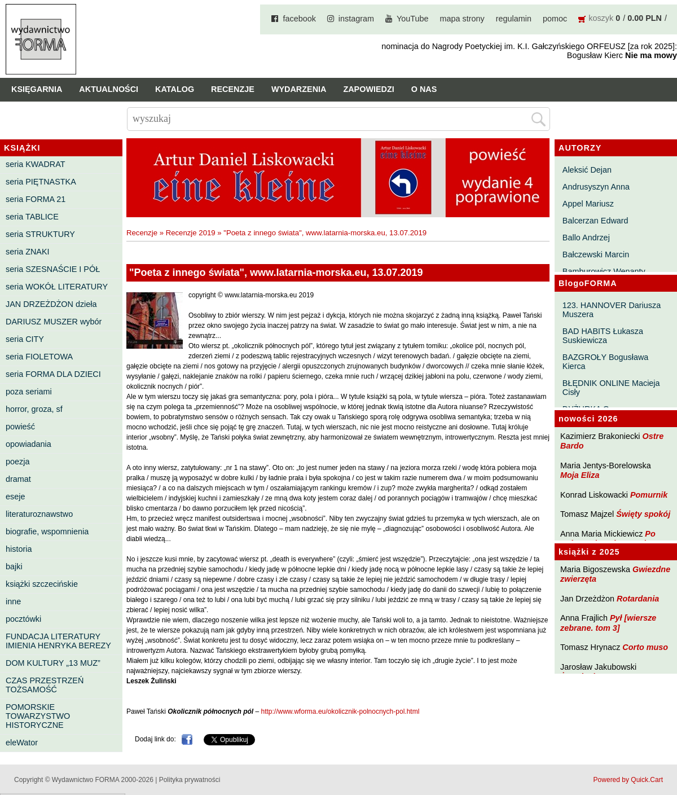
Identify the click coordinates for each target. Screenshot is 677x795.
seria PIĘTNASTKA (41, 181)
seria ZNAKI (28, 251)
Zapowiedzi (368, 89)
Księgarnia (36, 89)
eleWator (22, 742)
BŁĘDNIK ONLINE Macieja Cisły (611, 388)
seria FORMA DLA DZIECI (53, 374)
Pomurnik (648, 494)
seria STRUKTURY (40, 234)
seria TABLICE (32, 216)
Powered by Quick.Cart (628, 780)
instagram (356, 18)
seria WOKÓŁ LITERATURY (57, 286)
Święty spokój (643, 514)
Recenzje (232, 89)
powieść (20, 426)
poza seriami (29, 391)
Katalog (174, 89)
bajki (14, 566)
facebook (299, 18)
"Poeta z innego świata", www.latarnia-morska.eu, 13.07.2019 (325, 233)
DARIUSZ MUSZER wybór (54, 321)
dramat (18, 479)
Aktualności (108, 89)
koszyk (600, 18)
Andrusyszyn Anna (596, 186)
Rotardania (638, 598)
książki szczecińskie (42, 583)
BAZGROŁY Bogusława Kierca (605, 362)
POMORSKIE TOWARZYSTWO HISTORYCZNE (38, 716)
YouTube (413, 18)
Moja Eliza (580, 475)
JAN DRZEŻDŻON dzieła (51, 304)
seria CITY (25, 339)
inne (13, 601)
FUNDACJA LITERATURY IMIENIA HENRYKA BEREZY (58, 641)
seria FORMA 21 (35, 199)
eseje (15, 496)
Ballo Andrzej (586, 237)
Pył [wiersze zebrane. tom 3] (608, 622)
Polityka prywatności (190, 780)
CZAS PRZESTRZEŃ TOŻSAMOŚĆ (44, 685)
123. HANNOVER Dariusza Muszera (611, 310)
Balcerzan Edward (595, 220)
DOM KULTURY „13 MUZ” (53, 662)
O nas (424, 89)
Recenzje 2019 (191, 233)
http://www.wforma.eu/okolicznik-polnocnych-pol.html (340, 711)
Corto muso (645, 647)
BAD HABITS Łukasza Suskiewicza (602, 336)
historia (19, 549)
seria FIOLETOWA (39, 356)
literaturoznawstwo (39, 514)
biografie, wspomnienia (47, 531)
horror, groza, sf (34, 409)
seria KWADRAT (35, 164)
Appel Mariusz (588, 203)
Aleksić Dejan (587, 169)
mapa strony (462, 18)
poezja (17, 461)
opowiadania (28, 444)
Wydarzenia (299, 89)
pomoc (555, 18)
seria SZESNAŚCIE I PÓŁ (53, 269)
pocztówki (23, 618)
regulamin (513, 18)
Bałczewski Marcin (595, 254)
